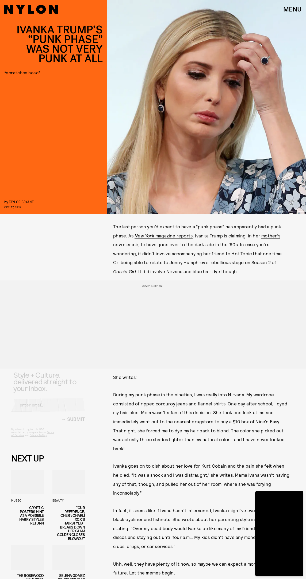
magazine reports (164, 235)
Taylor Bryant (21, 201)
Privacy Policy (38, 439)
